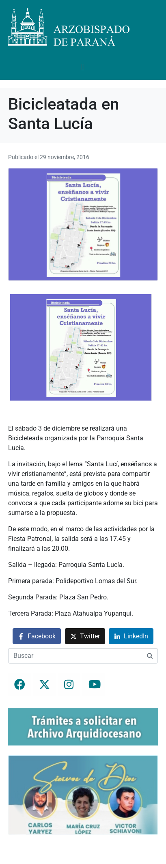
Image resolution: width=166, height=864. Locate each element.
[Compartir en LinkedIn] (131, 636)
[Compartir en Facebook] (37, 636)
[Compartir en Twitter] (85, 636)
